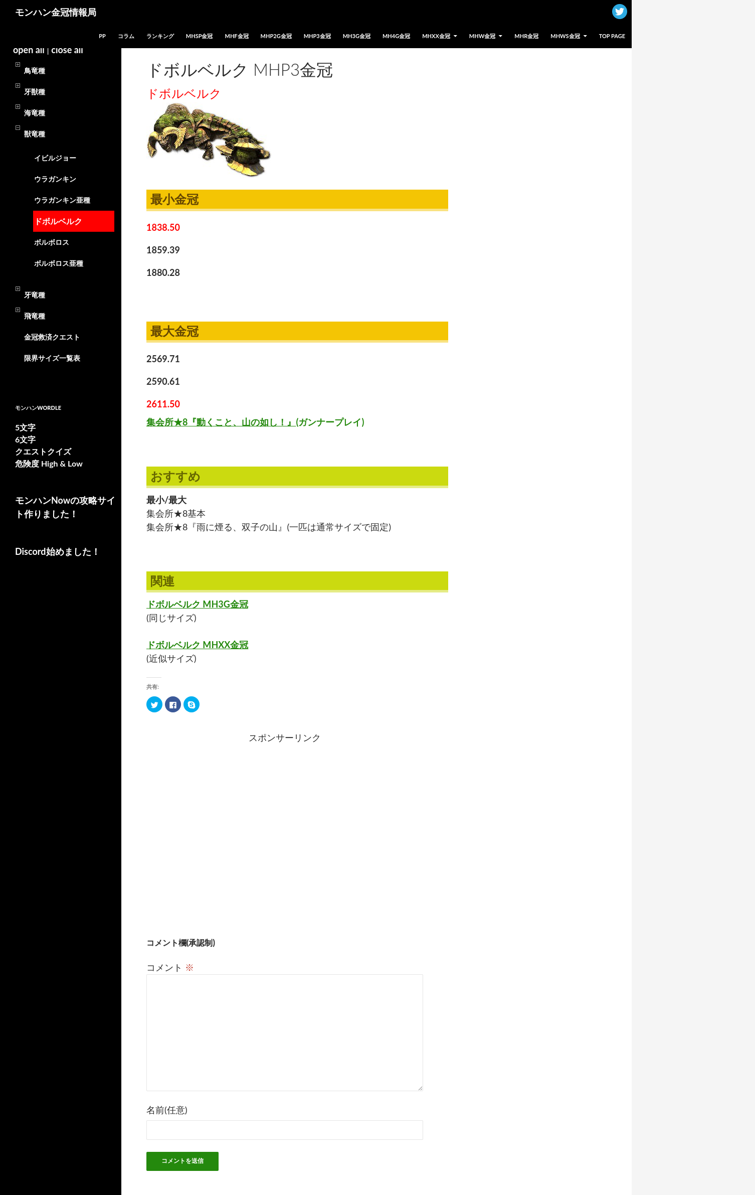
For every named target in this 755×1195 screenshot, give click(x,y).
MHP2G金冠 (276, 36)
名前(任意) (166, 1109)
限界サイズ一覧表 (52, 358)
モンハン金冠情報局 (55, 12)
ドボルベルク (58, 221)
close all (67, 49)
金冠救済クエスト (52, 337)
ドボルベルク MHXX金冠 (197, 644)
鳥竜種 (34, 70)
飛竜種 (34, 316)
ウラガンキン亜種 (62, 200)
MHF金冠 (237, 36)
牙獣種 (34, 91)
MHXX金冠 (436, 36)
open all (29, 49)
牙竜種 (34, 294)
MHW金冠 (482, 36)
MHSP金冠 (199, 36)
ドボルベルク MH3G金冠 (197, 604)
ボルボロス (51, 242)
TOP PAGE (612, 36)
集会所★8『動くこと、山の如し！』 (255, 421)
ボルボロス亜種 (58, 263)
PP (102, 36)
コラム (126, 36)
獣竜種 (34, 133)
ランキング (160, 36)
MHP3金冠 (317, 36)
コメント (170, 967)
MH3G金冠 (356, 36)
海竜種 (34, 112)
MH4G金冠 (396, 36)
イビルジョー (55, 158)
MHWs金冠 (565, 36)
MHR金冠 (526, 36)
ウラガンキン (55, 179)
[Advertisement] (205, 827)
